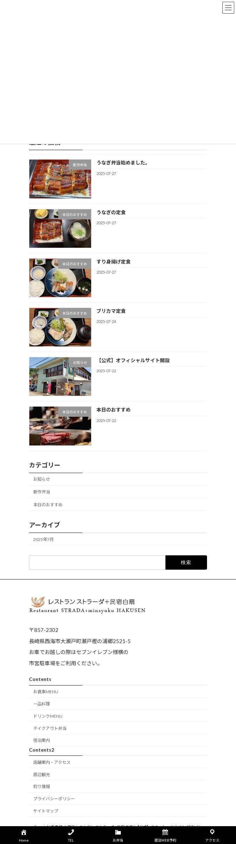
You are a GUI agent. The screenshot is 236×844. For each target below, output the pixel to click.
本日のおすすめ (113, 410)
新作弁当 (41, 491)
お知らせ (41, 479)
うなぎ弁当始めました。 (123, 163)
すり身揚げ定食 (113, 261)
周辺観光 (41, 774)
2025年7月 (43, 539)
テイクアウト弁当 (50, 728)
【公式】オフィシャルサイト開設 (133, 360)
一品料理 (41, 703)
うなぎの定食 (111, 212)
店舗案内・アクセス (52, 762)
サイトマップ (45, 811)
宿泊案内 (41, 740)
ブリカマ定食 (111, 311)
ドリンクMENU (47, 716)
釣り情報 (41, 786)
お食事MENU (45, 692)
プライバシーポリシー (54, 798)
